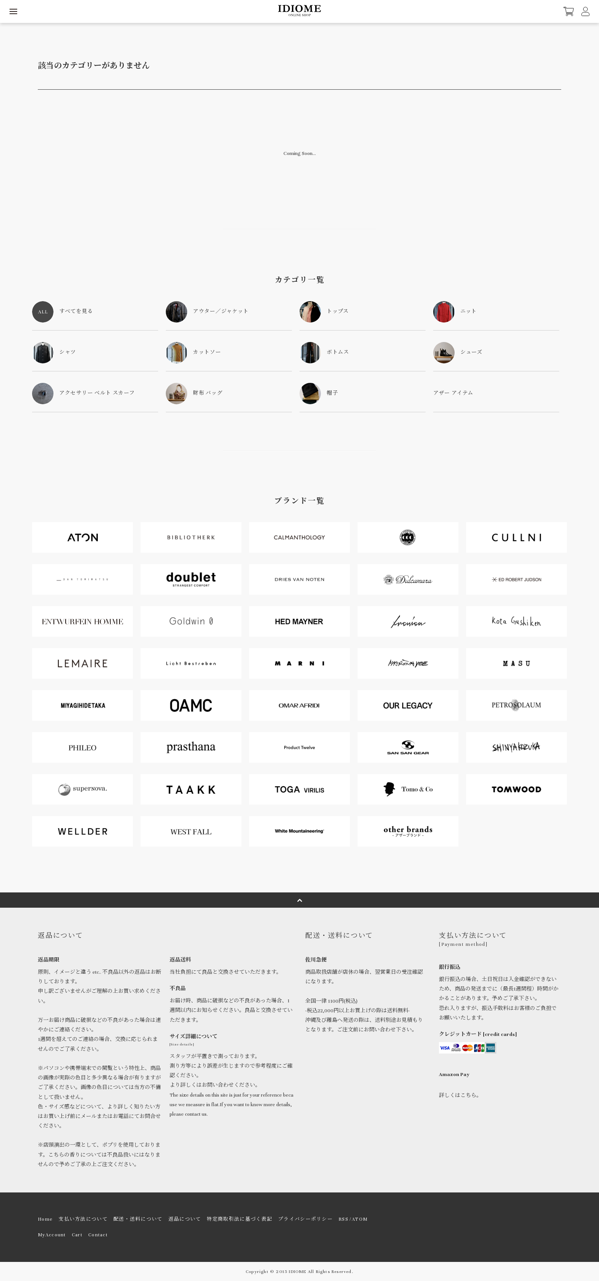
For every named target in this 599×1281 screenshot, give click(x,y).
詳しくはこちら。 (460, 1095)
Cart (77, 1234)
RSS (343, 1219)
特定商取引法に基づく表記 (239, 1219)
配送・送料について (138, 1219)
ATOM (359, 1219)
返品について (184, 1219)
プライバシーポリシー (305, 1219)
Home (45, 1219)
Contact (98, 1234)
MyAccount (52, 1234)
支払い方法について (83, 1219)
